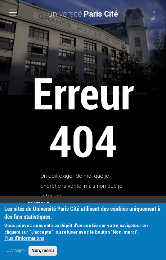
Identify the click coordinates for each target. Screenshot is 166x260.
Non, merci (43, 251)
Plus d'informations (24, 239)
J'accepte (15, 251)
